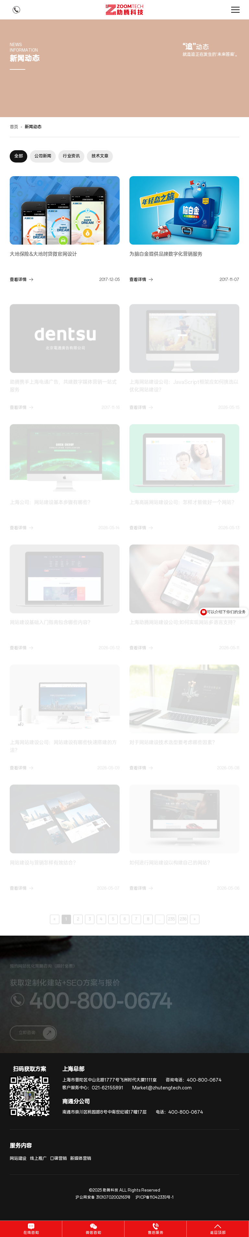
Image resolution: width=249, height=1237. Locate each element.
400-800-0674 (204, 1080)
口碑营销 (58, 1158)
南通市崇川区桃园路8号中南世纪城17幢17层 (104, 1112)
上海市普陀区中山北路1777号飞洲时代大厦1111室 (109, 1080)
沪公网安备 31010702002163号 (103, 1197)
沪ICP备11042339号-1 (154, 1197)
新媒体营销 (80, 1158)
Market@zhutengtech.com (162, 1088)
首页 (14, 127)
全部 (18, 156)
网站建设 (18, 1158)
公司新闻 (42, 156)
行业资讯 (71, 156)
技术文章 (99, 156)
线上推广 (38, 1158)
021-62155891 (107, 1088)
